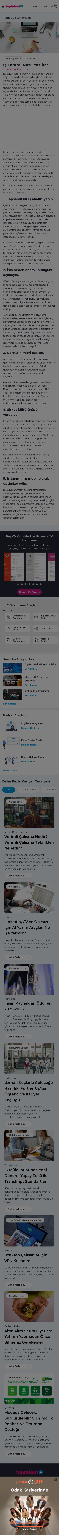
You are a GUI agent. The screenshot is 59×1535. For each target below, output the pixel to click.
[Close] (55, 1479)
